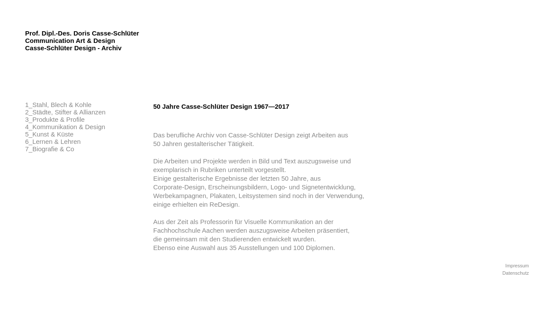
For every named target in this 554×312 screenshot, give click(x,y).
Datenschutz (515, 273)
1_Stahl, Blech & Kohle (58, 104)
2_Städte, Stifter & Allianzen (65, 112)
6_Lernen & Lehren (53, 141)
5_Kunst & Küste (49, 134)
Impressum (517, 265)
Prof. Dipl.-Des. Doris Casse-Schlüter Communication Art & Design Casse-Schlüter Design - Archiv (82, 40)
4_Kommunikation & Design (65, 126)
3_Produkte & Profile (55, 119)
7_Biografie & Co (49, 149)
